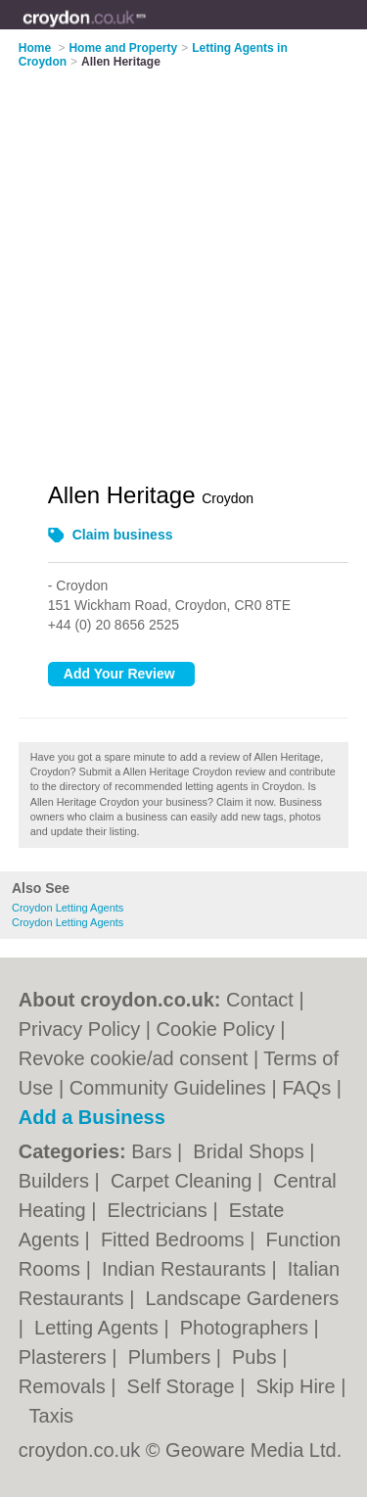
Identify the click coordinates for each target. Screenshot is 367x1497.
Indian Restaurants (186, 1269)
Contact (260, 999)
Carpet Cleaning (184, 1181)
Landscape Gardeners (242, 1298)
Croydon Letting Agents (67, 907)
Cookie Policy (216, 1029)
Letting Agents (98, 1327)
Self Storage (184, 1386)
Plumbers (172, 1357)
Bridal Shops (251, 1151)
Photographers (247, 1327)
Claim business (122, 534)
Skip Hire (298, 1386)
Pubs (257, 1357)
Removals (65, 1386)
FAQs (306, 1088)
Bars (154, 1151)
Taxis (51, 1416)
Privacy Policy (79, 1029)
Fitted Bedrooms (175, 1239)
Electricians (160, 1210)
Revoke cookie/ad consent (134, 1058)
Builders (57, 1181)
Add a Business (92, 1117)
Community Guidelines (167, 1088)
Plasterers (66, 1357)
